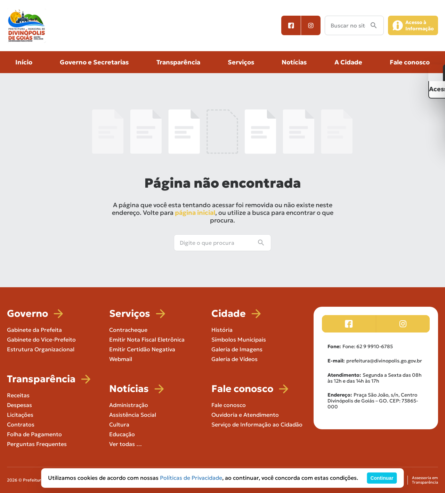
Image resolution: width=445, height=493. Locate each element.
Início (23, 62)
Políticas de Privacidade (191, 477)
